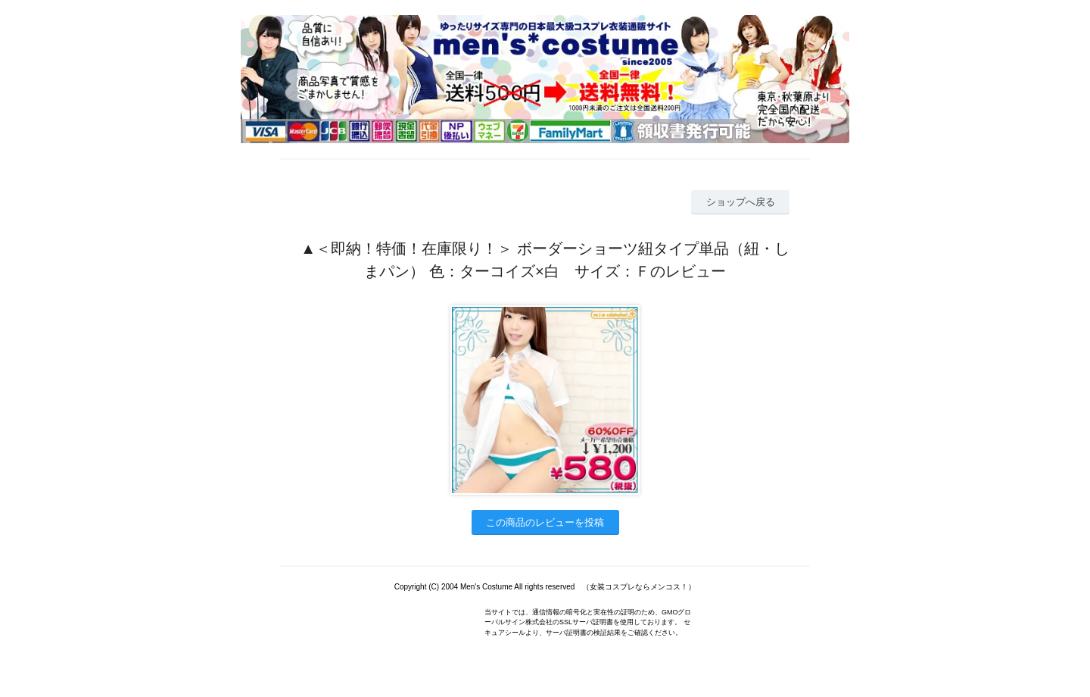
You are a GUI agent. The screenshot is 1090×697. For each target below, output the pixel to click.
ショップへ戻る (740, 202)
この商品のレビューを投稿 (545, 522)
